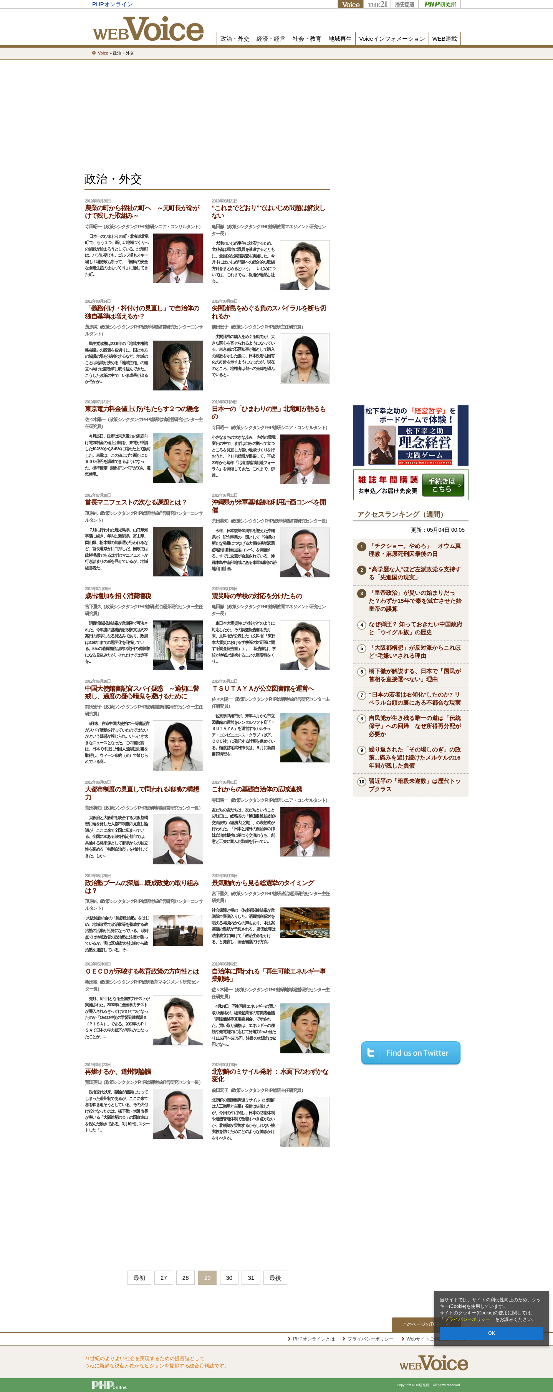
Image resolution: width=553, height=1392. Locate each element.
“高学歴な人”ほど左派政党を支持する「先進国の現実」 (415, 573)
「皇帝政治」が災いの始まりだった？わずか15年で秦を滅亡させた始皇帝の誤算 (415, 600)
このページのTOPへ (426, 1324)
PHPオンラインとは (314, 1339)
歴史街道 (404, 4)
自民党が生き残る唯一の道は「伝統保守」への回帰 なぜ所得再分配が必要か (415, 726)
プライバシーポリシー (467, 1319)
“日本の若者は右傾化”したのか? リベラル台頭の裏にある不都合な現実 (415, 698)
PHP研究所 (439, 4)
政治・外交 (234, 38)
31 (251, 1277)
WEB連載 (444, 38)
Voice (350, 4)
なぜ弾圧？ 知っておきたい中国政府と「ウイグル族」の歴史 (415, 628)
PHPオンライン (112, 4)
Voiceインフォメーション (392, 38)
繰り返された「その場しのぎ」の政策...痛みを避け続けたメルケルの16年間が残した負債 (415, 757)
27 (164, 1277)
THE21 (377, 4)
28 (185, 1277)
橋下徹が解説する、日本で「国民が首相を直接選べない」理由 (415, 675)
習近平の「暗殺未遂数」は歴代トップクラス (415, 785)
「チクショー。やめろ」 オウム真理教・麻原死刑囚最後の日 (415, 550)
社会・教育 (307, 38)
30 (229, 1277)
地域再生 (340, 38)
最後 (275, 1277)
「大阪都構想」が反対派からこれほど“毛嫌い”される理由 (415, 651)
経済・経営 (271, 38)
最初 (139, 1277)
